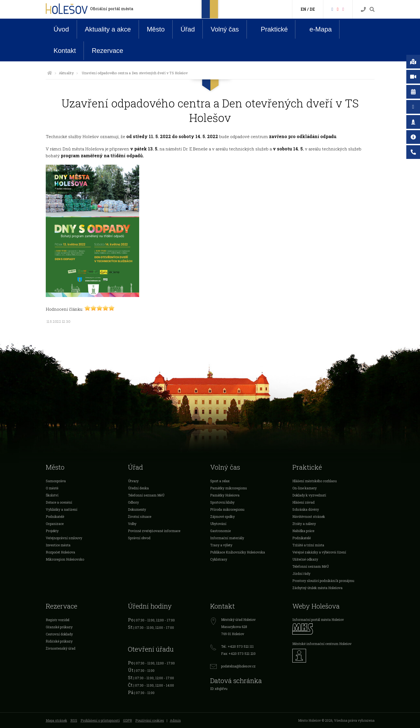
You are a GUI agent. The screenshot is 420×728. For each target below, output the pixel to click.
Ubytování (218, 523)
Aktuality (66, 73)
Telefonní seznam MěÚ (146, 495)
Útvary (133, 481)
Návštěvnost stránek (308, 516)
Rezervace (107, 50)
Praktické (270, 29)
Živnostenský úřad (60, 648)
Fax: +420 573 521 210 (238, 653)
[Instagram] (343, 9)
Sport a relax (220, 481)
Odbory (133, 502)
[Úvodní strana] (49, 73)
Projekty (52, 531)
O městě (52, 488)
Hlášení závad (303, 502)
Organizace (55, 523)
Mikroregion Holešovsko (65, 559)
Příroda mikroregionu (227, 509)
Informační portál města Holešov (318, 619)
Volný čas (225, 29)
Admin (175, 720)
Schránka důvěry (305, 509)
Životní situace (139, 516)
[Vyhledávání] (372, 9)
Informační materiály (227, 538)
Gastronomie (220, 531)
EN (303, 9)
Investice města (58, 545)
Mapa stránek (56, 720)
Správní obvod (139, 538)
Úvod (61, 29)
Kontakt (65, 50)
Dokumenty (137, 509)
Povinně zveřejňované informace (154, 531)
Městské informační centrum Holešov (322, 643)
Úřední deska (138, 488)
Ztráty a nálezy (304, 523)
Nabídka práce (303, 531)
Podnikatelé (55, 516)
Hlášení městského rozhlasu (314, 481)
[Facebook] (332, 9)
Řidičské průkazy (59, 641)
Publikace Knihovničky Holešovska (237, 552)
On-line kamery (304, 488)
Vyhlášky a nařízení (61, 509)
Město (156, 29)
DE (312, 9)
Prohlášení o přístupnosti (100, 720)
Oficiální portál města (111, 8)
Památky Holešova (224, 495)
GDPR (127, 720)
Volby (132, 523)
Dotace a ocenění (59, 502)
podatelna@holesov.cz (238, 666)
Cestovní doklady (59, 634)
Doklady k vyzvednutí (309, 495)
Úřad (188, 29)
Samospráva (56, 481)
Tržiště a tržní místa (308, 545)
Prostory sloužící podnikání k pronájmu (323, 580)
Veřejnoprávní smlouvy (64, 538)
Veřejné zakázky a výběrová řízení (319, 552)
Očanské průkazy (59, 627)
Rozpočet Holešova (60, 552)
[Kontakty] (363, 9)
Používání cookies (149, 720)
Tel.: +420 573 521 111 (237, 646)
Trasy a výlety (221, 545)
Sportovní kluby (222, 502)
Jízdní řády (301, 573)
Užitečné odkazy (305, 559)
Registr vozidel (57, 620)
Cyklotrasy (218, 559)
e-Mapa (316, 29)
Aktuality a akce (108, 29)
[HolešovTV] (338, 9)
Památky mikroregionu (228, 488)
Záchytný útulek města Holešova (317, 588)
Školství (52, 495)
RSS (73, 720)
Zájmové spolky (222, 516)
